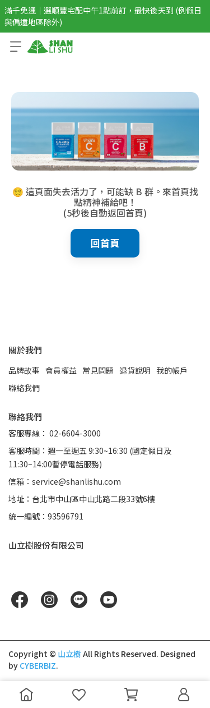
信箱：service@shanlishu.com (64, 481)
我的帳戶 (172, 370)
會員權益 (61, 370)
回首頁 (105, 243)
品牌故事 (24, 370)
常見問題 (98, 370)
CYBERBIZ (38, 665)
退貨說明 (135, 370)
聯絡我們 (24, 387)
